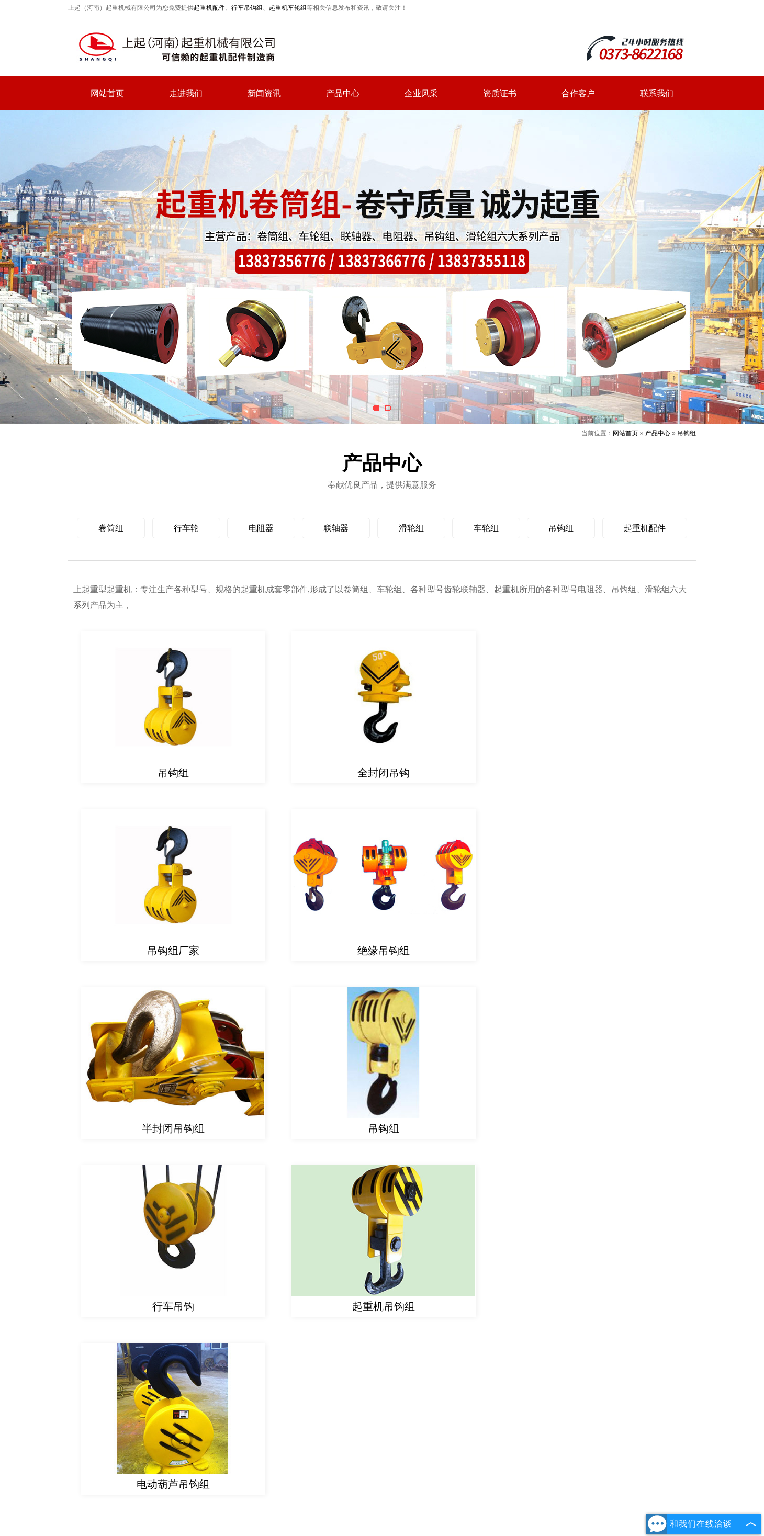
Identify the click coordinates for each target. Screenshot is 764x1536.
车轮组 (486, 528)
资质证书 (499, 93)
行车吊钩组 (247, 8)
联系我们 (656, 93)
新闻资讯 (264, 93)
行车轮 (186, 528)
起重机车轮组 (288, 8)
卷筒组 (110, 528)
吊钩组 (686, 433)
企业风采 (421, 93)
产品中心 (342, 93)
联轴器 (336, 528)
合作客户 (578, 93)
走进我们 (186, 93)
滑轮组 (411, 528)
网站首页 (107, 93)
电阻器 (261, 528)
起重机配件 (209, 8)
